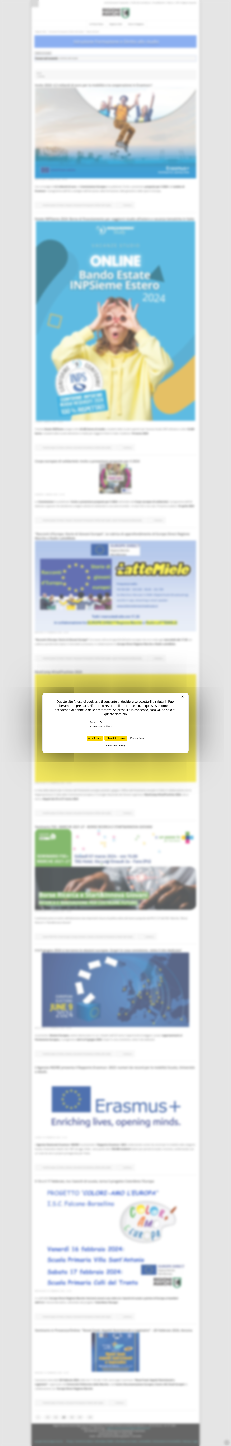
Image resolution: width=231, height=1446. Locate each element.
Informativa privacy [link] (115, 745)
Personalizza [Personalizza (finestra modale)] (137, 738)
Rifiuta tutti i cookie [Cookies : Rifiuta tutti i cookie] (116, 738)
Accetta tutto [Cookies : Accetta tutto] (94, 738)
